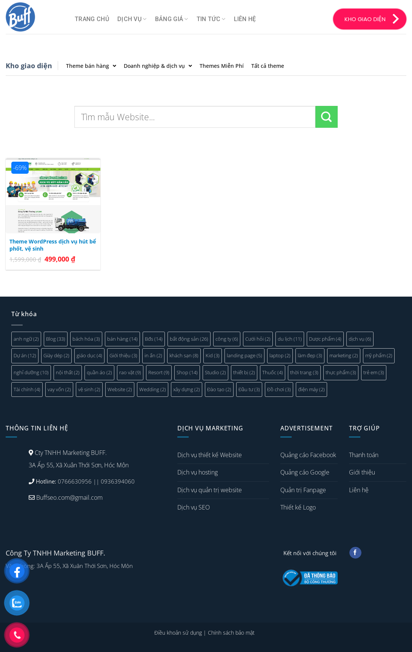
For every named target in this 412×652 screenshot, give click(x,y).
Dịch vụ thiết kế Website (209, 455)
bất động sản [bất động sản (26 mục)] (189, 338)
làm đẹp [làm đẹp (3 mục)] (310, 355)
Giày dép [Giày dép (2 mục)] (56, 355)
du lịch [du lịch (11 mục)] (290, 338)
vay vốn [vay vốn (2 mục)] (59, 389)
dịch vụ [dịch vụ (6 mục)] (360, 338)
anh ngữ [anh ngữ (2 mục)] (26, 338)
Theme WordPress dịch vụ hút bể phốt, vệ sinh (52, 245)
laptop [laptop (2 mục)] (280, 355)
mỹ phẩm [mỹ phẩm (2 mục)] (378, 355)
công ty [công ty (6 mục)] (226, 338)
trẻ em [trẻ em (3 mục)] (373, 372)
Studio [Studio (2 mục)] (215, 372)
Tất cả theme (267, 65)
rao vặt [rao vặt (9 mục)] (130, 372)
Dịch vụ (132, 19)
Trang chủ (92, 19)
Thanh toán (363, 455)
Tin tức (211, 19)
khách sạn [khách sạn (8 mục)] (183, 355)
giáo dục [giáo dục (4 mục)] (89, 355)
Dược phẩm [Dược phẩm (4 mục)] (325, 338)
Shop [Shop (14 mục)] (187, 372)
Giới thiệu (362, 472)
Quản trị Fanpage (303, 490)
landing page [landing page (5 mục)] (244, 355)
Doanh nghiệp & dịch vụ (158, 65)
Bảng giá (171, 19)
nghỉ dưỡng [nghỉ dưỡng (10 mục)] (31, 372)
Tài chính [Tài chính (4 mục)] (27, 389)
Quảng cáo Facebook (308, 455)
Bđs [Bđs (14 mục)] (154, 338)
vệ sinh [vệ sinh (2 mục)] (89, 389)
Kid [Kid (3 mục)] (213, 355)
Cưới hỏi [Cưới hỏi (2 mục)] (258, 338)
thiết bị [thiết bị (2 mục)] (244, 372)
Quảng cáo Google (304, 472)
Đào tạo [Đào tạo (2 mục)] (219, 389)
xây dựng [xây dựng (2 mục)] (186, 389)
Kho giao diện (29, 65)
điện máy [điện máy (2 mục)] (311, 389)
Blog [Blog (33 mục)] (55, 338)
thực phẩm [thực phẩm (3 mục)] (341, 372)
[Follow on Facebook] (355, 553)
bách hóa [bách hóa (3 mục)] (86, 338)
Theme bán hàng (91, 65)
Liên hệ (245, 19)
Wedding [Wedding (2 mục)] (152, 389)
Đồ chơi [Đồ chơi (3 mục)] (279, 389)
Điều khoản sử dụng (178, 632)
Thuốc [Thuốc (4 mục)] (272, 372)
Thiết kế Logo (298, 507)
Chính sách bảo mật (231, 632)
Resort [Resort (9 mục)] (158, 372)
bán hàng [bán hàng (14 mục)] (122, 338)
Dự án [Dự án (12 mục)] (25, 355)
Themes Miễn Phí (222, 65)
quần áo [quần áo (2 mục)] (99, 372)
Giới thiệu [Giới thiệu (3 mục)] (123, 355)
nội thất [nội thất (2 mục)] (68, 372)
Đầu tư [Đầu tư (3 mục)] (249, 389)
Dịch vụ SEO (193, 507)
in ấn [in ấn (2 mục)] (153, 355)
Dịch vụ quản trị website (209, 490)
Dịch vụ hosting (197, 472)
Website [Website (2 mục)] (120, 389)
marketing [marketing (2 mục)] (343, 355)
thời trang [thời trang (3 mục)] (304, 372)
